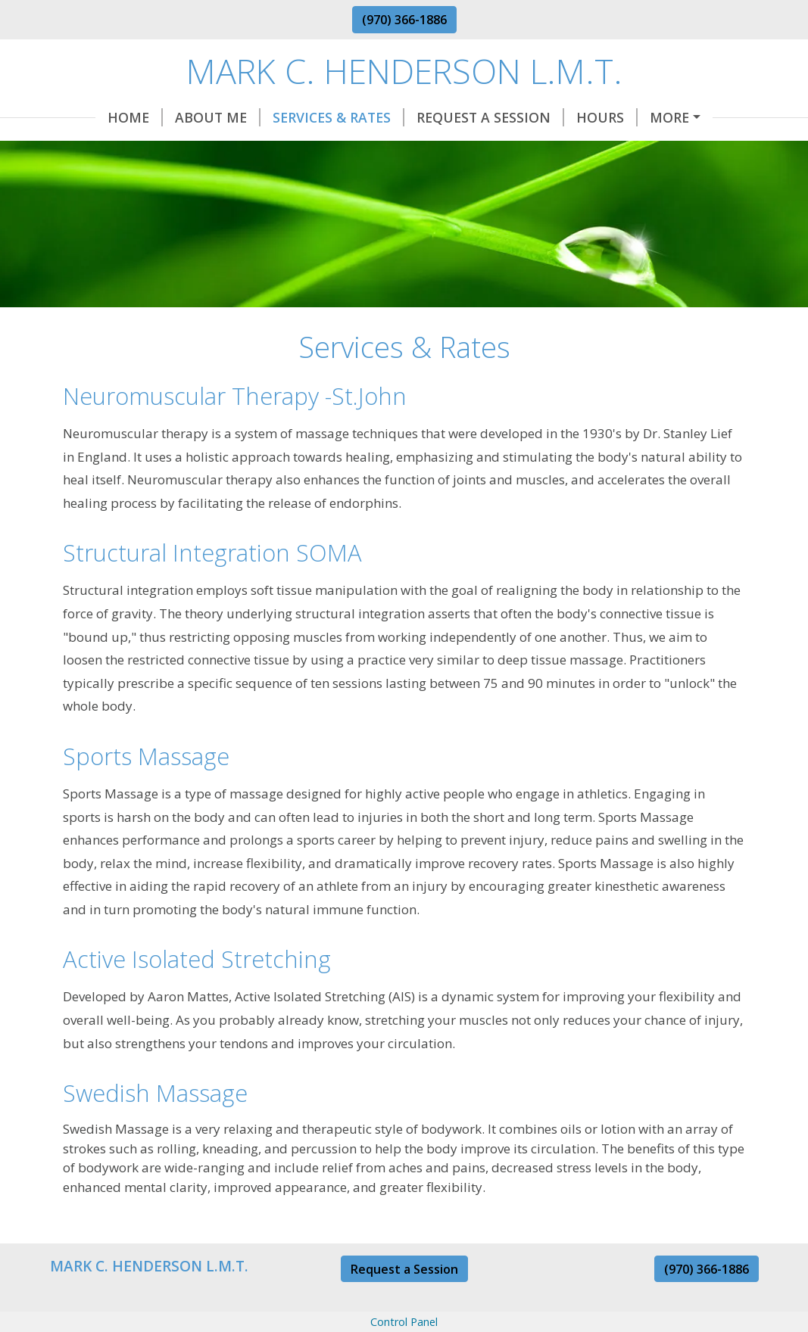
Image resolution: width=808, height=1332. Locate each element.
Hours (607, 117)
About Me (217, 117)
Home (135, 117)
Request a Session (404, 1269)
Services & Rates (338, 117)
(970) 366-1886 (404, 19)
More (669, 117)
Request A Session (490, 117)
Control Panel (404, 1322)
